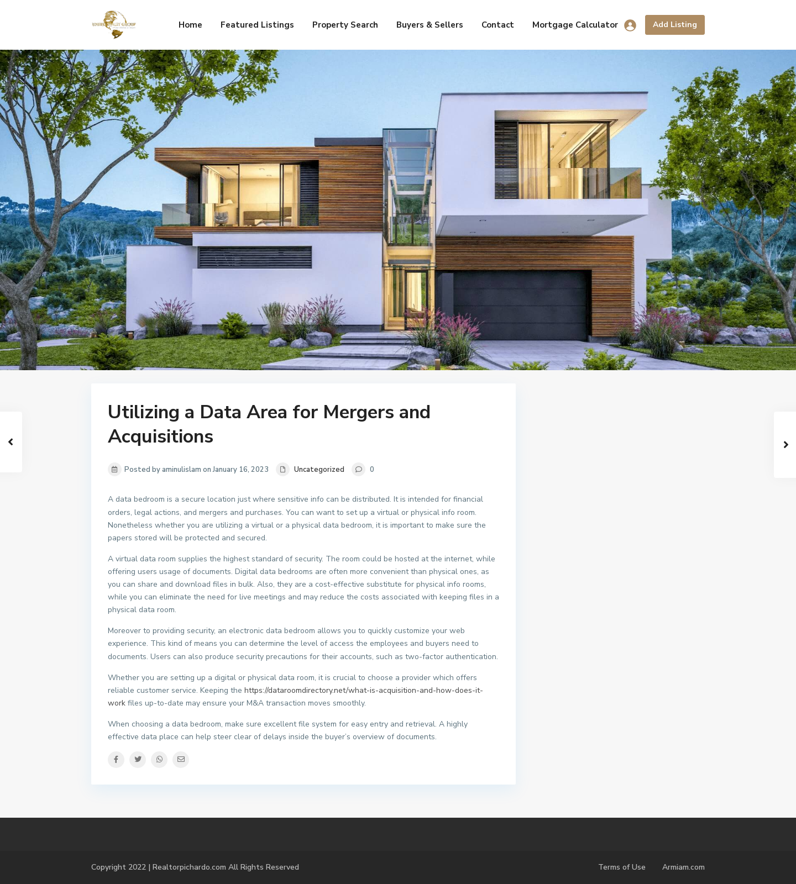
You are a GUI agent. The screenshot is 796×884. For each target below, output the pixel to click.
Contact (497, 24)
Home (190, 24)
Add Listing (675, 24)
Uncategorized (319, 470)
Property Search (345, 24)
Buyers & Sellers (429, 24)
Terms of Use (622, 867)
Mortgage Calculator (575, 24)
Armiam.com (683, 867)
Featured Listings (257, 24)
